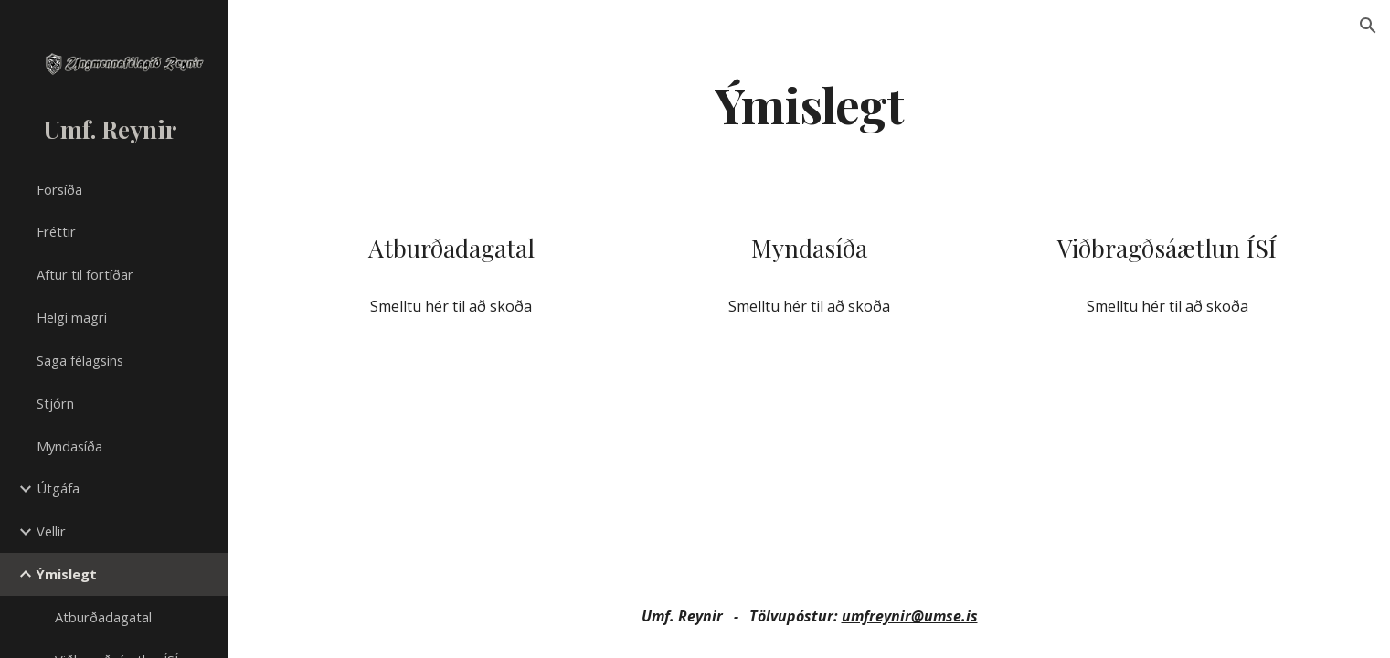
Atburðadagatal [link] (103, 617)
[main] (809, 104)
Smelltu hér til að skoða (451, 306)
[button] (1368, 26)
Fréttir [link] (56, 231)
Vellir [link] (51, 531)
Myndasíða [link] (69, 446)
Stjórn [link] (55, 403)
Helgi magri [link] (72, 317)
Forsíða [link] (59, 189)
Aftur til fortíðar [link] (85, 274)
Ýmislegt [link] (67, 574)
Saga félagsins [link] (80, 360)
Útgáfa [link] (58, 488)
